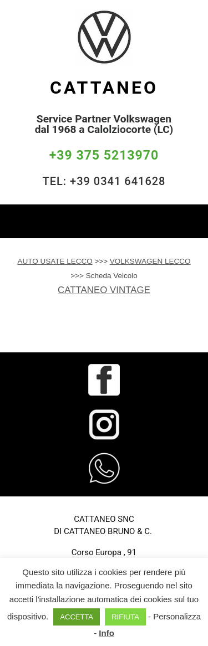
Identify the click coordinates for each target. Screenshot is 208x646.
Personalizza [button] (177, 616)
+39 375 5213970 (104, 155)
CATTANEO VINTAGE (104, 290)
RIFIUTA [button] (125, 617)
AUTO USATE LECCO (54, 261)
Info (106, 633)
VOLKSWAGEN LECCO (150, 261)
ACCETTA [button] (76, 617)
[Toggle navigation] (191, 221)
